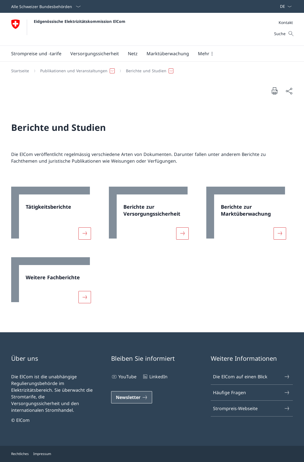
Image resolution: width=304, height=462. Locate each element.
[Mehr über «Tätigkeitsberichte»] (84, 233)
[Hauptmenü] (147, 53)
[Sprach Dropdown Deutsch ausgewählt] (284, 6)
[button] (36, 53)
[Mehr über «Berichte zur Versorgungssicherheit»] (182, 233)
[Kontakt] (285, 22)
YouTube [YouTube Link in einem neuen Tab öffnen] (124, 377)
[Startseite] (20, 71)
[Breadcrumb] (150, 71)
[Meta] (285, 22)
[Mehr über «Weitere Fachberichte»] (84, 297)
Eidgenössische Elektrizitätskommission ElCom (79, 21)
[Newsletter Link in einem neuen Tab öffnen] (131, 397)
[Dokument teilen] (289, 91)
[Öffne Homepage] (68, 29)
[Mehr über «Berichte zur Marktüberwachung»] (280, 233)
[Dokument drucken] (274, 91)
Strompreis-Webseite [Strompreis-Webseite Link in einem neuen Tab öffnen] (251, 408)
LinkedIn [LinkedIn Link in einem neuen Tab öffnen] (154, 377)
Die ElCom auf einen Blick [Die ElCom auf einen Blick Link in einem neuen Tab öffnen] (251, 376)
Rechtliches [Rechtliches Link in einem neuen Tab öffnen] (20, 453)
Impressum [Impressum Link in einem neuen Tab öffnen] (42, 453)
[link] (54, 216)
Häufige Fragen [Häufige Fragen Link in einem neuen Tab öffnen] (251, 392)
